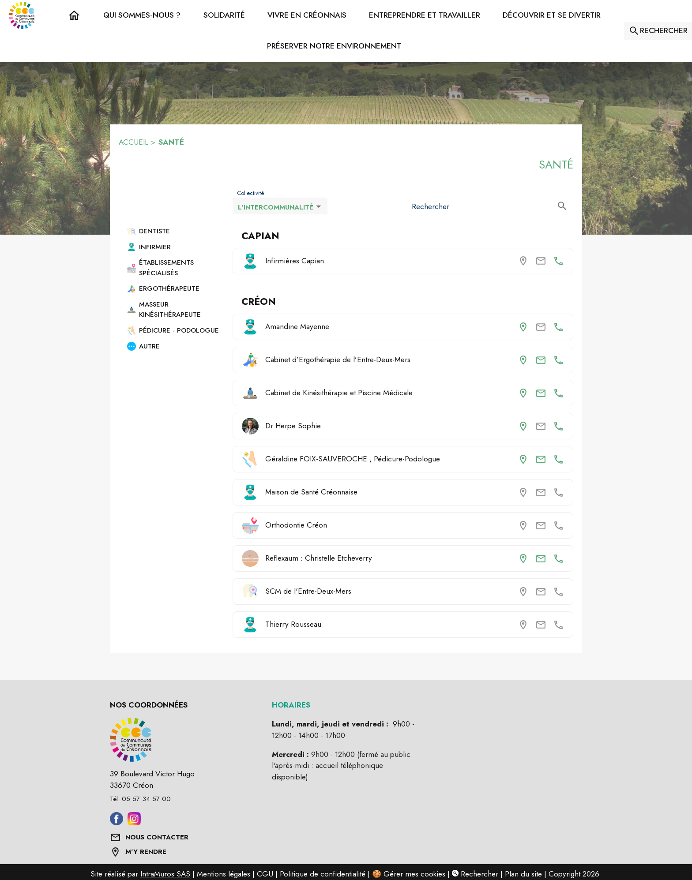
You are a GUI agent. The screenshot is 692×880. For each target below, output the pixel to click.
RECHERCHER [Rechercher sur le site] (664, 30)
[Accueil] (21, 15)
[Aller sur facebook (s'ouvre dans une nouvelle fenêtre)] (116, 822)
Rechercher (475, 874)
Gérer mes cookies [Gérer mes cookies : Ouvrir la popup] (414, 874)
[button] (142, 15)
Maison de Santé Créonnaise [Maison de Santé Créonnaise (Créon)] (311, 492)
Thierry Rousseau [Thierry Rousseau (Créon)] (293, 624)
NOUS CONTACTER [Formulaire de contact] (156, 837)
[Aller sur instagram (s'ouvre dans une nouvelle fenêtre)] (134, 822)
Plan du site (523, 874)
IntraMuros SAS (165, 874)
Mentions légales (223, 874)
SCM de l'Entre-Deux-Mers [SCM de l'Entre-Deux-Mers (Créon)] (308, 591)
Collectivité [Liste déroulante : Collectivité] (250, 193)
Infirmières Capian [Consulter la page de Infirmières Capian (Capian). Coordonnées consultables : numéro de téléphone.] (294, 260)
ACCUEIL (133, 142)
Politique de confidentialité (322, 874)
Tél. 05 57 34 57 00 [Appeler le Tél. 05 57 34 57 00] (140, 799)
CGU (265, 874)
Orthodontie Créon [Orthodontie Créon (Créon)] (296, 525)
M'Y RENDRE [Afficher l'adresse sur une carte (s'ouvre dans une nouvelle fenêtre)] (145, 852)
